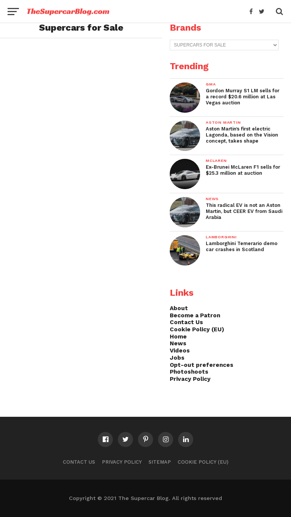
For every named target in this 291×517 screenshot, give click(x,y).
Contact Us (186, 322)
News (178, 343)
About (179, 308)
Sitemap (160, 462)
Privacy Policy (190, 379)
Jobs (177, 357)
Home (178, 336)
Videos (180, 350)
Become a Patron (195, 315)
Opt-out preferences (201, 365)
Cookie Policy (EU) (197, 329)
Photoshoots (189, 371)
